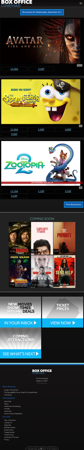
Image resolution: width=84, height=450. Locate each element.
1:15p (41, 191)
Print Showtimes (73, 204)
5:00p (14, 134)
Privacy (6, 440)
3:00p (68, 129)
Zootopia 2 (8, 395)
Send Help (7, 401)
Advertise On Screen (11, 437)
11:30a (14, 69)
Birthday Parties (9, 427)
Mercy (6, 404)
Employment (8, 430)
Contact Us (8, 423)
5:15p (14, 195)
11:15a (14, 191)
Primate (7, 409)
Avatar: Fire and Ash (11, 390)
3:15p (41, 69)
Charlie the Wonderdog (12, 406)
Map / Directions (10, 420)
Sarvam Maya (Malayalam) (13, 413)
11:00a (14, 129)
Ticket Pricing (9, 435)
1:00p (41, 129)
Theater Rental (9, 432)
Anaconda (7, 411)
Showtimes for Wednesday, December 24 (42, 12)
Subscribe (7, 425)
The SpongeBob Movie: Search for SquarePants (20, 392)
